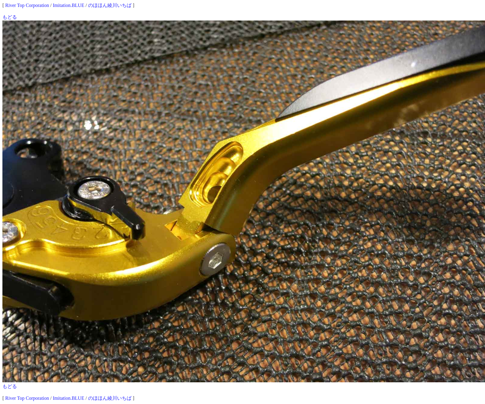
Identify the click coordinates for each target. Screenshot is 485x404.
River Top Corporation (27, 5)
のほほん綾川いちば (110, 5)
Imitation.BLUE (68, 5)
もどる (9, 17)
